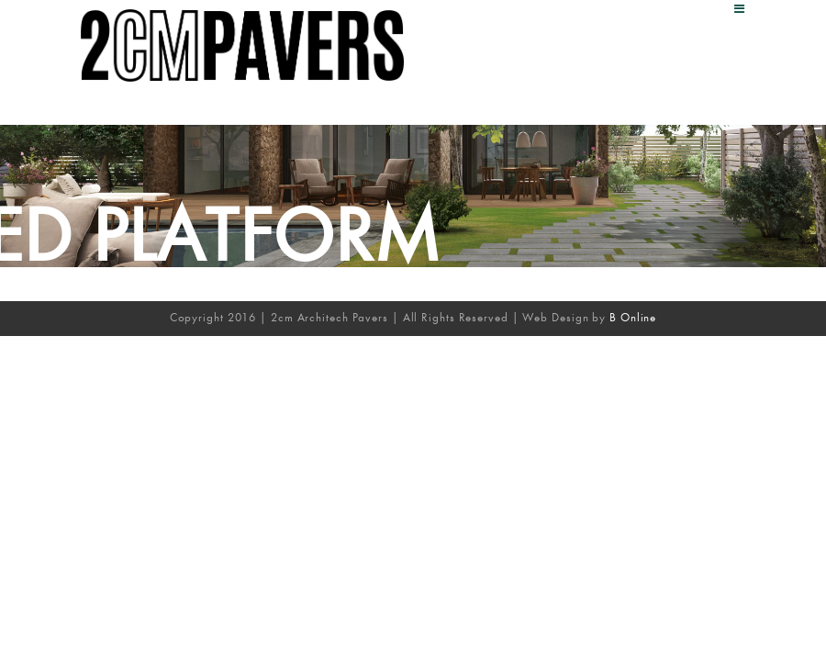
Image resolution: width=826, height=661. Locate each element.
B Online (632, 317)
